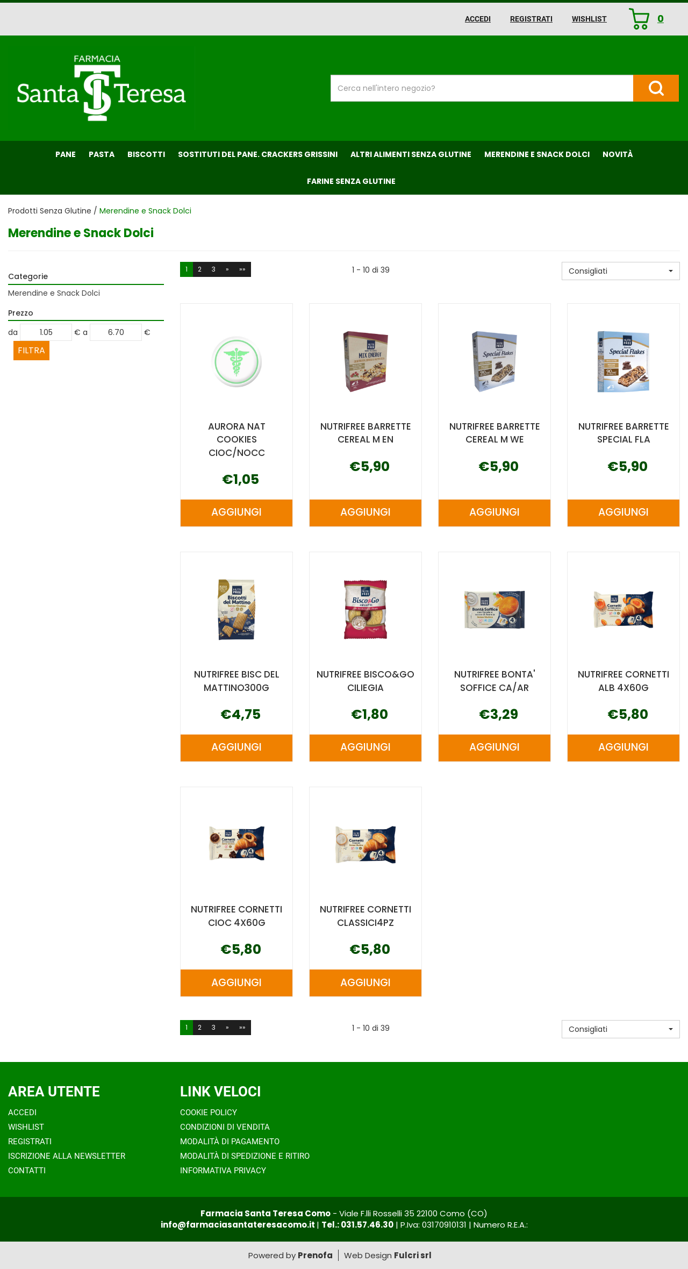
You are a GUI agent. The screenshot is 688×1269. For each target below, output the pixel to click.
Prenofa (315, 1255)
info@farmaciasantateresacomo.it (239, 1224)
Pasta (101, 154)
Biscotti (146, 154)
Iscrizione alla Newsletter (66, 1156)
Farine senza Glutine (351, 181)
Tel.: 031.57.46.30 (357, 1224)
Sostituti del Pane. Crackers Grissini (258, 154)
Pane (65, 154)
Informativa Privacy (223, 1170)
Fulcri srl (413, 1255)
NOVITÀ (618, 154)
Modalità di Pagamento (230, 1141)
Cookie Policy (208, 1112)
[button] (621, 271)
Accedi (478, 19)
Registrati (531, 19)
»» (242, 269)
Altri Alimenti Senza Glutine (410, 154)
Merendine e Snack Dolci (537, 154)
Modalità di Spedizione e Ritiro (245, 1156)
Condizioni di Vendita (225, 1127)
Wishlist (589, 19)
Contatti (27, 1170)
